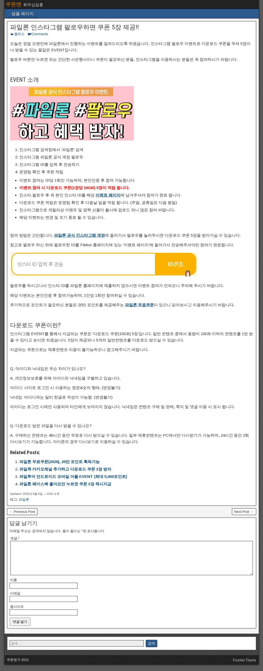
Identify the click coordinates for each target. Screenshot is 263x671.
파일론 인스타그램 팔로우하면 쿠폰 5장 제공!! (74, 27)
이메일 (15, 600)
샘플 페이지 (22, 13)
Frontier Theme (244, 666)
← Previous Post (22, 512)
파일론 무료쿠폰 (139, 305)
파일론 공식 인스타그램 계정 (79, 235)
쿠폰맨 (13, 4)
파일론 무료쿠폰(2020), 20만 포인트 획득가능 (59, 461)
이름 (13, 586)
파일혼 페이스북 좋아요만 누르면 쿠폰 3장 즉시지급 (65, 484)
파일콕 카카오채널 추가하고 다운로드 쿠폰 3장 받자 (65, 469)
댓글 (15, 538)
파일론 (24, 499)
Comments (40, 34)
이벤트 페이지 (108, 195)
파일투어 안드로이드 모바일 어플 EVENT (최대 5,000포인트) (73, 476)
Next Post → (244, 512)
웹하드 (19, 34)
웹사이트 (17, 613)
